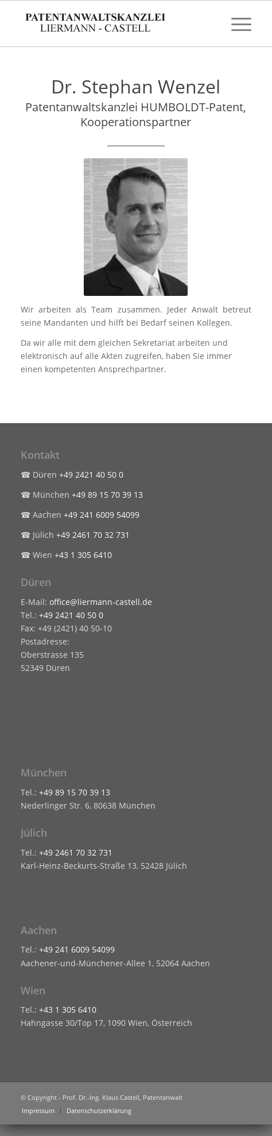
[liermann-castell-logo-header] (113, 23)
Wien (33, 990)
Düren (36, 582)
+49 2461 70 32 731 (93, 534)
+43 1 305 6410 (83, 554)
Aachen (39, 930)
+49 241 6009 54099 (101, 514)
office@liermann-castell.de (100, 601)
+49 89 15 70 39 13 (107, 494)
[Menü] (235, 23)
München (44, 772)
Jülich (34, 833)
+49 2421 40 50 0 (91, 474)
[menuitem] (235, 23)
